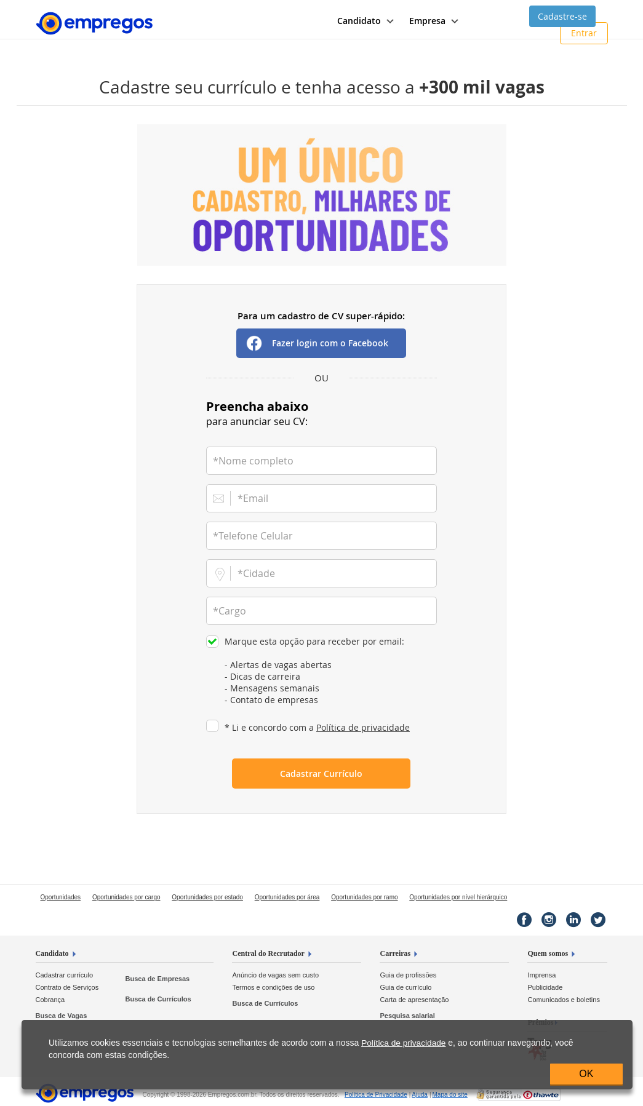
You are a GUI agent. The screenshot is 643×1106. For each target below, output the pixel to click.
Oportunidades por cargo (126, 897)
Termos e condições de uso (273, 987)
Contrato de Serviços (67, 987)
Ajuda (420, 1094)
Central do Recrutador (268, 953)
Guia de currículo (405, 987)
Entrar (584, 33)
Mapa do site (450, 1094)
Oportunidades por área (287, 897)
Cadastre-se (562, 16)
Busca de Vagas (61, 1015)
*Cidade (256, 573)
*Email (253, 498)
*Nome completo (253, 460)
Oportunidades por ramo (364, 897)
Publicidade (544, 987)
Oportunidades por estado (207, 897)
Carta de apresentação (414, 999)
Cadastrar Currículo (321, 773)
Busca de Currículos (158, 999)
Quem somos (547, 953)
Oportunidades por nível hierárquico (458, 897)
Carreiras (395, 953)
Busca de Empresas (158, 978)
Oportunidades (61, 897)
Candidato (52, 953)
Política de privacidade (363, 727)
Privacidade (376, 1094)
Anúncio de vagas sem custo (275, 975)
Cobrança (50, 999)
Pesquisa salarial (407, 1015)
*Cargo (229, 611)
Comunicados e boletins (563, 999)
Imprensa (541, 975)
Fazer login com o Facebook (330, 343)
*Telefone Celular (253, 536)
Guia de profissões (408, 975)
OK (586, 1073)
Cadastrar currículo (65, 975)
